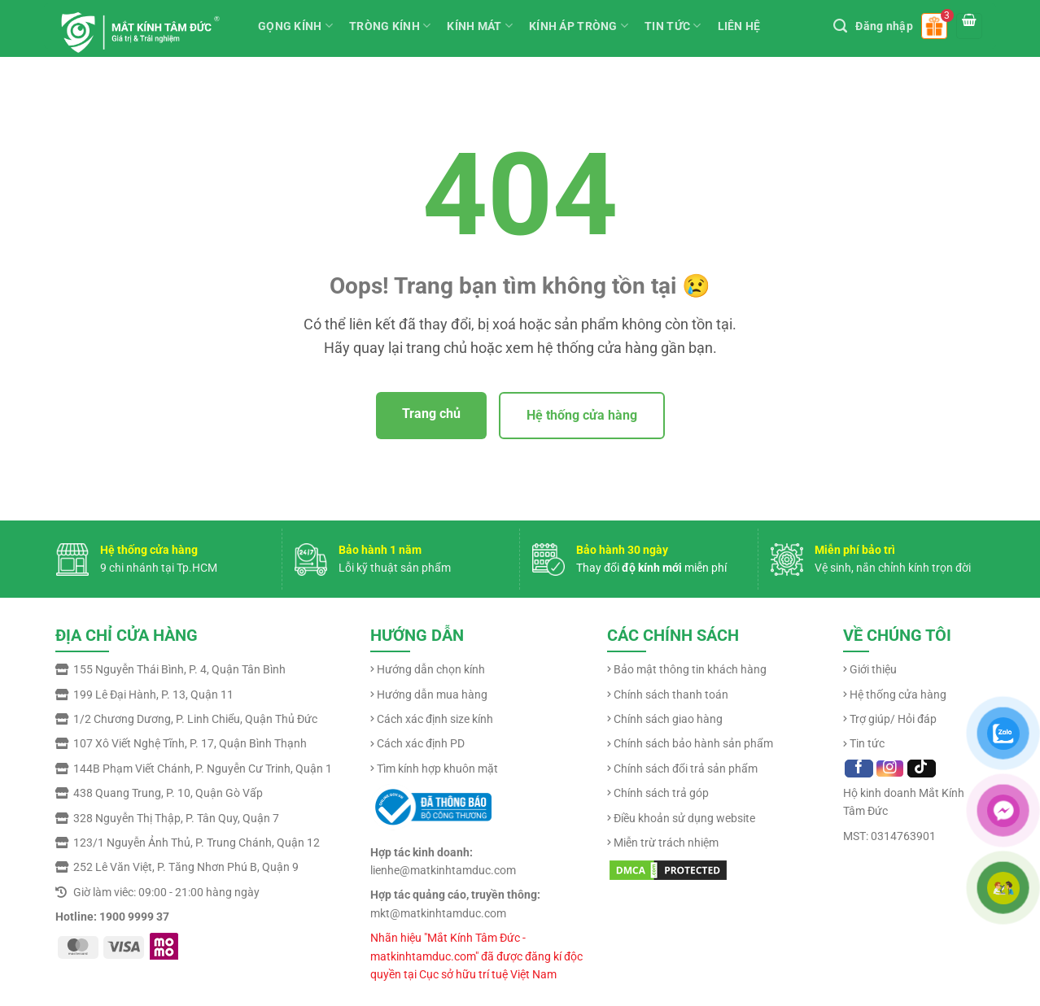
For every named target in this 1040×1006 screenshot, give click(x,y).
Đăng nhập (884, 26)
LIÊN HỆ (739, 26)
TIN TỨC (673, 25)
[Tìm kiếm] (840, 26)
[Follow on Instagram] (890, 768)
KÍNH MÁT (480, 25)
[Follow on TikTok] (921, 768)
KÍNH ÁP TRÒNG (578, 25)
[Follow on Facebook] (859, 768)
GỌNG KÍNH (295, 25)
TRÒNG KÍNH (389, 25)
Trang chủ (431, 413)
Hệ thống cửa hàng (582, 415)
